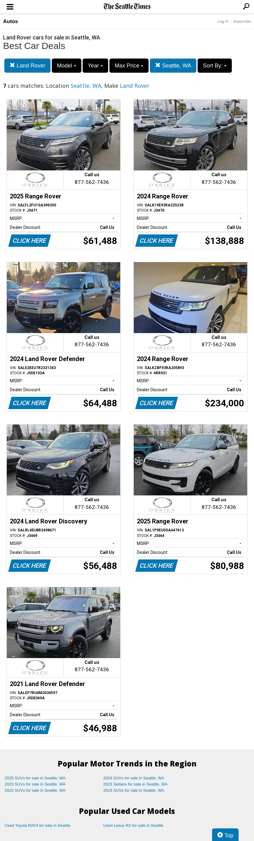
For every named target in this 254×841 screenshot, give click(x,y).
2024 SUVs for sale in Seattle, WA (133, 778)
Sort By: (215, 66)
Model (66, 66)
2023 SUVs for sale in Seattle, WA (35, 784)
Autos (10, 21)
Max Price (129, 66)
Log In (222, 21)
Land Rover (27, 65)
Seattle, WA (173, 65)
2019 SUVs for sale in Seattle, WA (133, 790)
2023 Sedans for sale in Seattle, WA (135, 784)
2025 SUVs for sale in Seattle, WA (35, 778)
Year (95, 66)
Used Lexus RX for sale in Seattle (133, 825)
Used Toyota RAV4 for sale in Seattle (37, 825)
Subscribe (242, 21)
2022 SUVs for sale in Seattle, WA (35, 790)
